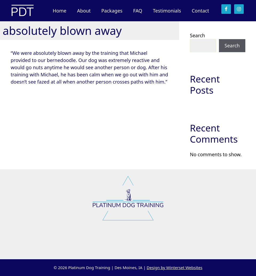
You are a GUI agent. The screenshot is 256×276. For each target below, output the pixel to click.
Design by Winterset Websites (174, 267)
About (84, 10)
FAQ (137, 10)
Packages (111, 10)
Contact (200, 10)
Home (59, 10)
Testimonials (167, 10)
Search (197, 35)
